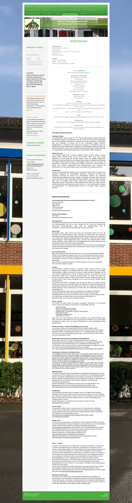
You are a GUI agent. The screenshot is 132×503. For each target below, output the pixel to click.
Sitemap (37, 494)
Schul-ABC (29, 110)
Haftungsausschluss (95, 127)
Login (106, 494)
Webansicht (104, 495)
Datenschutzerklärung (32, 135)
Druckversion (29, 494)
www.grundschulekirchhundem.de (80, 72)
